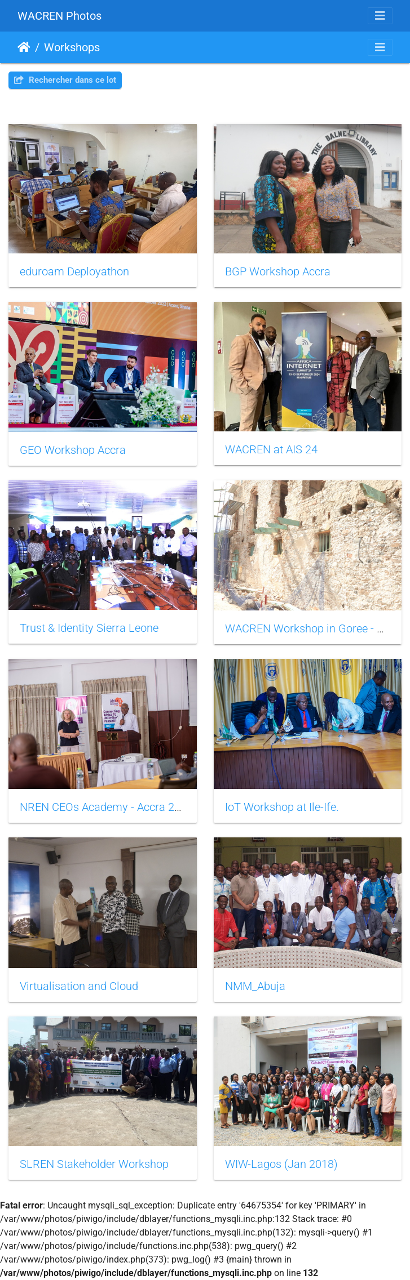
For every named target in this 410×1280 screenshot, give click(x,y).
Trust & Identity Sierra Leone (89, 628)
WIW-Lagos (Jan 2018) (281, 1164)
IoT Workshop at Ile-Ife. (282, 807)
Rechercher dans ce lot (65, 80)
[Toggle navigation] (380, 15)
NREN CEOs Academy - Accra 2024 (106, 807)
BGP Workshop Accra (277, 271)
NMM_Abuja (255, 986)
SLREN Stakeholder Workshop (94, 1164)
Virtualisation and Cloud (79, 986)
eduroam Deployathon (74, 271)
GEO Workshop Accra (73, 450)
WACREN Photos (59, 16)
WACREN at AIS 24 (271, 449)
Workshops (72, 47)
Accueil (23, 47)
